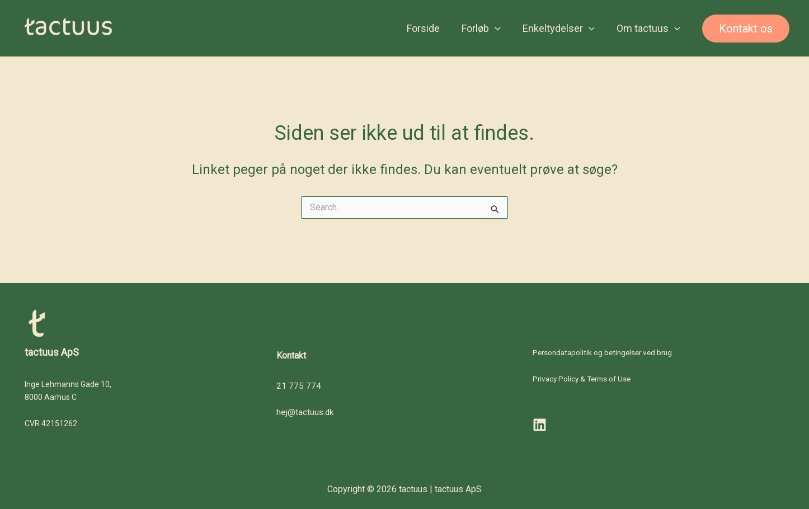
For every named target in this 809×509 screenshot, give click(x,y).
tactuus (149, 30)
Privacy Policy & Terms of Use (585, 379)
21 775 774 (298, 386)
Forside (429, 30)
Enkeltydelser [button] (561, 31)
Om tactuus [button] (649, 31)
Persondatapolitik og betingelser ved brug (606, 352)
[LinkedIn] (540, 425)
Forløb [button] (485, 31)
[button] (499, 31)
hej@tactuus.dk (305, 412)
